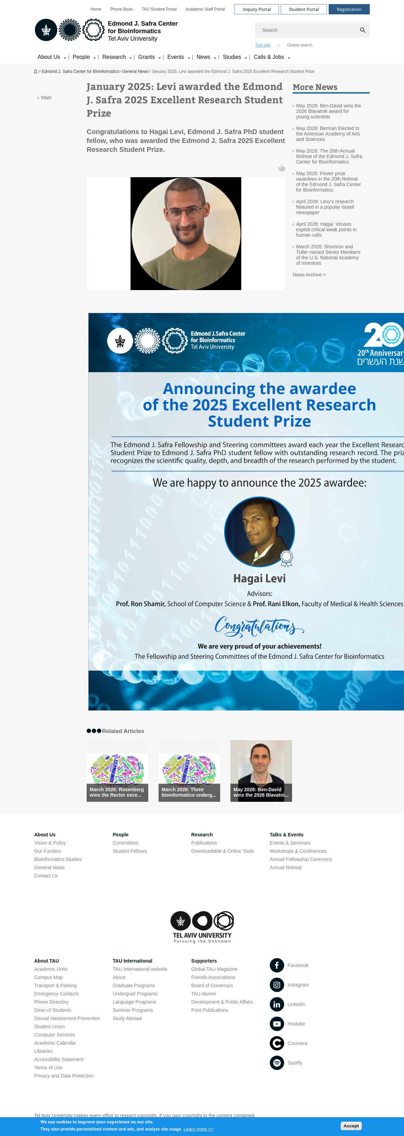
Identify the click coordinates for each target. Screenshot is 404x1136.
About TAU (46, 961)
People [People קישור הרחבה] (81, 57)
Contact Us (46, 875)
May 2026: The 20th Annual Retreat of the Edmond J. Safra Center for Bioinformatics (329, 156)
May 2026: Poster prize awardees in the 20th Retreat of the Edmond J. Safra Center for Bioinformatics (328, 182)
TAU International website (140, 969)
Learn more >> (198, 1131)
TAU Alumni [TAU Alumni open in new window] (203, 993)
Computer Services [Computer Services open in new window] (54, 1034)
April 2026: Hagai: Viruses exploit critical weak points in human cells (326, 229)
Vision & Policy (50, 843)
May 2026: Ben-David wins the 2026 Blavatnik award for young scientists (328, 111)
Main (46, 97)
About (119, 977)
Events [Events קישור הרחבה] (175, 57)
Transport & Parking (55, 985)
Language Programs (134, 1002)
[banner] (202, 32)
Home (95, 9)
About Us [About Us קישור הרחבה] (49, 57)
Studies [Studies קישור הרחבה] (232, 57)
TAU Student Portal (159, 9)
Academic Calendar (55, 1043)
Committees (125, 843)
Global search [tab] (300, 45)
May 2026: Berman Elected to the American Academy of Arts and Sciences (328, 134)
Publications (204, 843)
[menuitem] (96, 9)
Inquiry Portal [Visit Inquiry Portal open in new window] (257, 9)
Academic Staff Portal (205, 9)
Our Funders (47, 851)
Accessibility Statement (59, 1059)
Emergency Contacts (56, 993)
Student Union (49, 1026)
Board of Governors (212, 985)
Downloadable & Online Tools (222, 851)
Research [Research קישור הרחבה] (114, 57)
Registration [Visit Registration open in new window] (349, 9)
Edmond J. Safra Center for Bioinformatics (36, 71)
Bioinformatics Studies (58, 859)
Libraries (43, 1051)
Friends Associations (213, 977)
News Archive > (309, 274)
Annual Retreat (286, 867)
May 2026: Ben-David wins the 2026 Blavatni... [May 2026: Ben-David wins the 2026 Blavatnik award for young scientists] (261, 792)
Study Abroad (127, 1018)
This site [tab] (262, 45)
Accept (351, 1128)
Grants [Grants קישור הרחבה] (146, 57)
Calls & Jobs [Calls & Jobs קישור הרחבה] (269, 57)
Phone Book (121, 9)
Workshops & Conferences (298, 851)
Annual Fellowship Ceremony (301, 859)
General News (135, 71)
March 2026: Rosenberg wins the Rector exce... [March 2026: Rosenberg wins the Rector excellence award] (117, 792)
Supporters (204, 961)
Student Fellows (130, 851)
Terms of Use (48, 1067)
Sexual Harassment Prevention (67, 1018)
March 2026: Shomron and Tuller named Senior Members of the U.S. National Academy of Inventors (328, 255)
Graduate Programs (134, 985)
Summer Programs (133, 1010)
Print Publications (209, 1010)
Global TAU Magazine (214, 969)
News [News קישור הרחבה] (203, 57)
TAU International (132, 961)
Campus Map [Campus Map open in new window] (48, 977)
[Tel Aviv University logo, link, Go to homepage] (106, 32)
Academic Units (50, 969)
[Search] (312, 30)
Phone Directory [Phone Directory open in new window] (51, 1002)
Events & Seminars (290, 843)
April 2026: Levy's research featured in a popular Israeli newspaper (325, 207)
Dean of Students (52, 1010)
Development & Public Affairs (222, 1002)
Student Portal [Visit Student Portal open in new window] (304, 9)
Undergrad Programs (135, 993)
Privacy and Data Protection (64, 1076)
